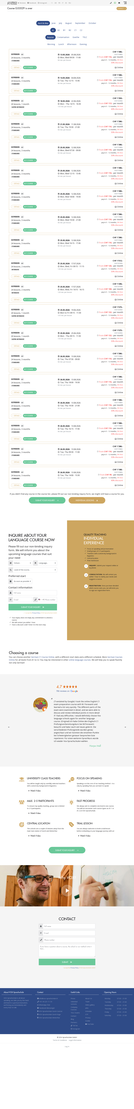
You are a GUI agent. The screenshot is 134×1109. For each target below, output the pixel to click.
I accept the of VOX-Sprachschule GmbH (40, 613)
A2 (59, 30)
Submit (67, 962)
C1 (75, 30)
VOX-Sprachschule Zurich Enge (49, 1014)
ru (70, 3)
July (60, 23)
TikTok (74, 1025)
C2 (81, 30)
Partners (74, 1022)
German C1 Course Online (42, 657)
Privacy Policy (36, 613)
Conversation (63, 37)
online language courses (80, 660)
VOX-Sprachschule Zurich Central (49, 1011)
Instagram (42, 3)
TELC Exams (75, 1013)
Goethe (76, 37)
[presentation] (9, 727)
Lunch (61, 44)
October (92, 23)
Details (15, 67)
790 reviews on (67, 691)
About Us (88, 998)
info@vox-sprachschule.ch (47, 998)
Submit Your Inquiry (47, 500)
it (62, 3)
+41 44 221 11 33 (44, 1002)
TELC (85, 37)
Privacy (88, 1018)
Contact (121, 8)
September (80, 23)
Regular (50, 37)
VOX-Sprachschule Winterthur (48, 1018)
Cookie (87, 1021)
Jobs (86, 1008)
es (66, 3)
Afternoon (71, 44)
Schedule (88, 1011)
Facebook (31, 3)
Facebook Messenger (46, 1008)
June (54, 23)
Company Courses (74, 1008)
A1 (53, 30)
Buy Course (30, 67)
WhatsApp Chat (43, 1005)
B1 (64, 30)
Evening (83, 44)
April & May (43, 23)
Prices (73, 998)
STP (86, 1014)
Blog (72, 1019)
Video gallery (90, 1005)
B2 (70, 30)
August (68, 23)
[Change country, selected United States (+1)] (41, 599)
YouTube (89, 1024)
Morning (51, 44)
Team (87, 1002)
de (56, 3)
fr (59, 3)
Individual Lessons (87, 500)
